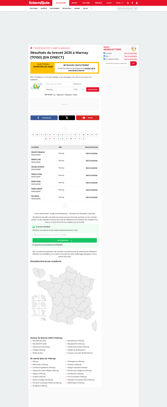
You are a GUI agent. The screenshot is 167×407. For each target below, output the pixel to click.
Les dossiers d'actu (111, 59)
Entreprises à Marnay (75, 374)
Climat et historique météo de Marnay (47, 383)
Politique (34, 8)
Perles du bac (38, 353)
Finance (98, 3)
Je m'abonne (62, 240)
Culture (86, 3)
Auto (109, 3)
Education (67, 8)
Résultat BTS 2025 (40, 344)
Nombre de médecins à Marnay (79, 371)
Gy (54, 95)
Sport (74, 3)
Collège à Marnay (39, 350)
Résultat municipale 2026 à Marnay (80, 380)
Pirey (75, 95)
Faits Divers (54, 8)
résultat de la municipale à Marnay (81, 69)
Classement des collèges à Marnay (46, 371)
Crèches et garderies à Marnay (44, 368)
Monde (77, 8)
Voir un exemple (130, 53)
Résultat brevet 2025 (42, 48)
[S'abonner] (120, 63)
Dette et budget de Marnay (43, 380)
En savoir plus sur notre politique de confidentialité (48, 245)
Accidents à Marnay (40, 386)
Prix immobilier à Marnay (77, 377)
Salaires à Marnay (39, 374)
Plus (119, 3)
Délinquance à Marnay (75, 361)
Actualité (108, 53)
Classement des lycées (41, 347)
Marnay (35, 361)
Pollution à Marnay (74, 365)
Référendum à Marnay (76, 383)
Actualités (61, 3)
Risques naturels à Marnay (77, 368)
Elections (43, 65)
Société (44, 8)
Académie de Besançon (61, 48)
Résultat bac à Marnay (75, 341)
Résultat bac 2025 (39, 341)
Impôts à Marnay (39, 377)
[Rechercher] (127, 8)
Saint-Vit (60, 95)
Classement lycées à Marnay (78, 347)
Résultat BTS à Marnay (76, 344)
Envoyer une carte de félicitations (80, 353)
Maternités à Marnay (40, 365)
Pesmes (68, 95)
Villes (85, 8)
